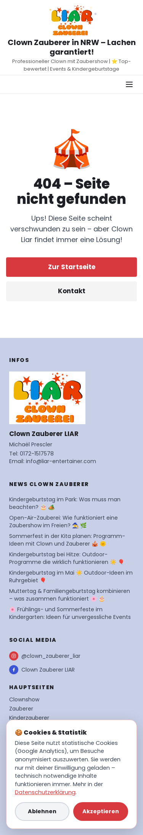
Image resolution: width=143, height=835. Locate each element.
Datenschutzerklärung (45, 792)
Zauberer (21, 708)
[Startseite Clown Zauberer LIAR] (72, 20)
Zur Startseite (71, 266)
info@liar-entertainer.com (61, 461)
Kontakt (71, 291)
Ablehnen (42, 811)
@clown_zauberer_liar (44, 656)
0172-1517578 (37, 453)
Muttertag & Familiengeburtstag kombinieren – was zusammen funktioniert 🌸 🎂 (69, 594)
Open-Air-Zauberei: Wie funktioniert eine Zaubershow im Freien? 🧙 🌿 (63, 521)
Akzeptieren (100, 811)
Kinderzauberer (29, 718)
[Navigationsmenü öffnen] (129, 84)
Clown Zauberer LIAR (42, 669)
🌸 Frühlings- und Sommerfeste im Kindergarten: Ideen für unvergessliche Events (70, 613)
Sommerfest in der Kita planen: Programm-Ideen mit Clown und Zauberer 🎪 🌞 (67, 540)
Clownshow (24, 699)
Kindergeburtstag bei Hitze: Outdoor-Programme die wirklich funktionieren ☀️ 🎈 (66, 558)
